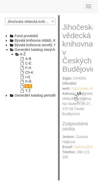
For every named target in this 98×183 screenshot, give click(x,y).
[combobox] (30, 21)
